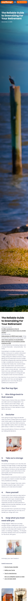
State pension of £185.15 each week (11, 336)
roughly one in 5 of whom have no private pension (13, 331)
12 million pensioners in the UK (10, 329)
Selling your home (9, 570)
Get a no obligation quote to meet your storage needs (14, 578)
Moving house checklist (11, 567)
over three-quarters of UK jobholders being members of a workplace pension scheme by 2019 (13, 341)
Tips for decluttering (10, 573)
